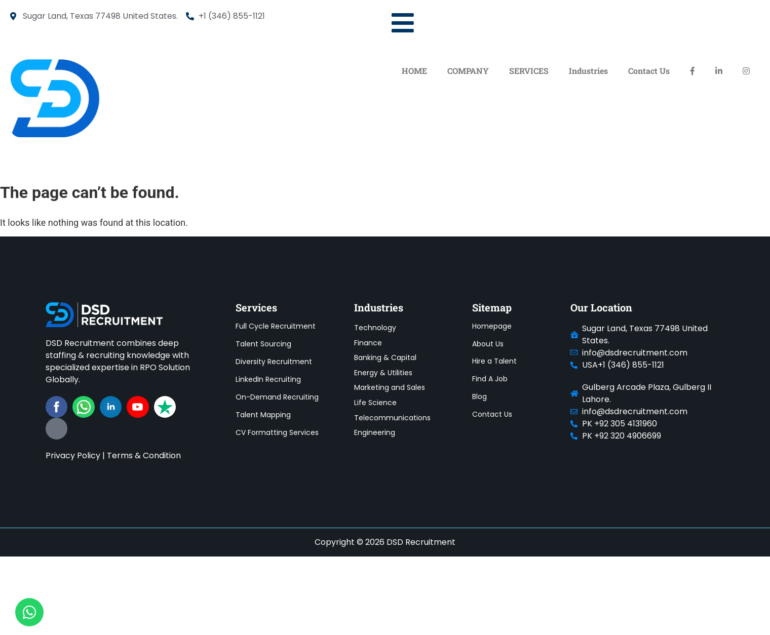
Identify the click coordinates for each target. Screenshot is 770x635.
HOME (414, 70)
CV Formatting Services (277, 432)
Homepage (492, 326)
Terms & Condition (144, 455)
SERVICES (529, 70)
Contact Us (649, 70)
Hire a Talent (494, 361)
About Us (488, 344)
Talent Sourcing (263, 344)
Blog (479, 397)
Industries (588, 70)
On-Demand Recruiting (277, 397)
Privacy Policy (73, 455)
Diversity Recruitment (274, 361)
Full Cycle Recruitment (276, 326)
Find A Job (490, 379)
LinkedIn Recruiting (268, 379)
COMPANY (468, 70)
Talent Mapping (263, 415)
